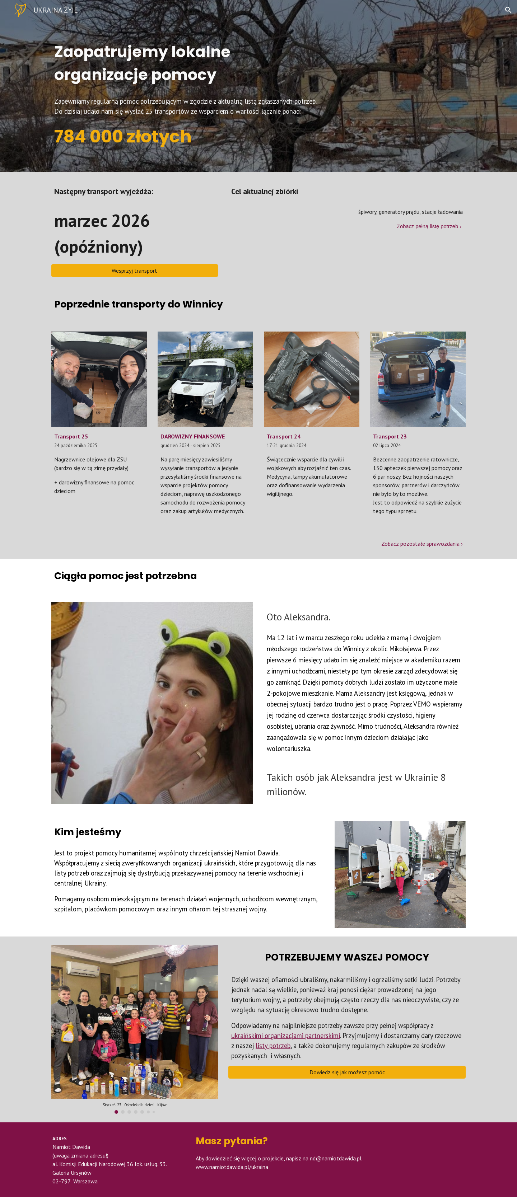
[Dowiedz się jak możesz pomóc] (347, 1072)
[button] (508, 10)
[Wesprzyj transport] (135, 270)
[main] (223, 55)
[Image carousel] (134, 1029)
